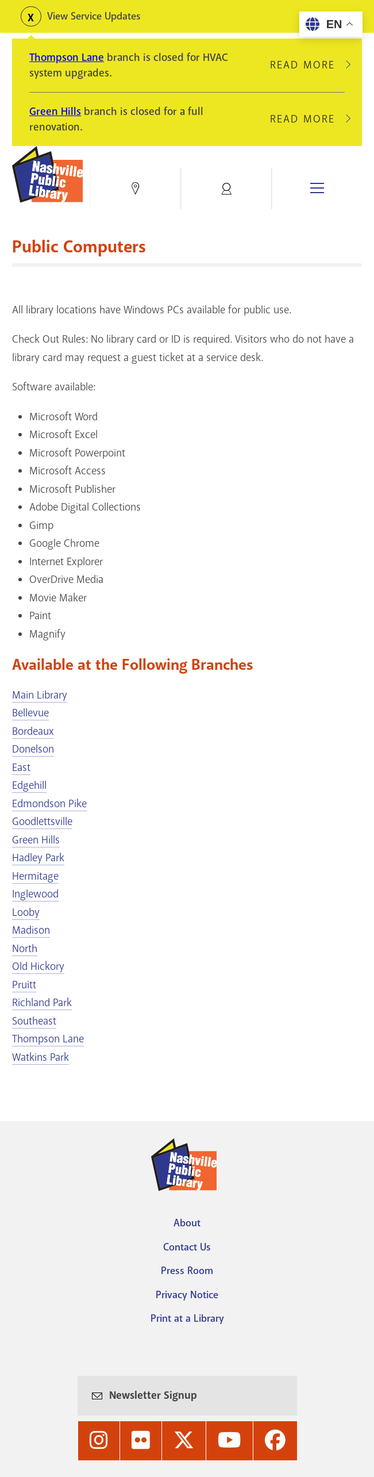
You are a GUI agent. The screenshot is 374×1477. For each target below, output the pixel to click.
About (187, 1223)
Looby (26, 912)
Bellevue (30, 713)
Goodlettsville (42, 821)
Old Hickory (38, 966)
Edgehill (29, 785)
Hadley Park (38, 858)
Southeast (34, 1021)
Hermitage (35, 876)
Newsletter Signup (153, 1395)
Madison (31, 930)
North (24, 949)
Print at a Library (187, 1318)
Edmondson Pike (49, 804)
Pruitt (24, 985)
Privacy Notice (187, 1294)
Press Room (187, 1270)
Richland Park (42, 1003)
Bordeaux (33, 731)
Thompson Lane (66, 57)
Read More (307, 65)
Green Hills (55, 111)
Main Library (39, 695)
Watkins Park (40, 1057)
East (21, 767)
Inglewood (35, 894)
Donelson (33, 749)
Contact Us (187, 1247)
